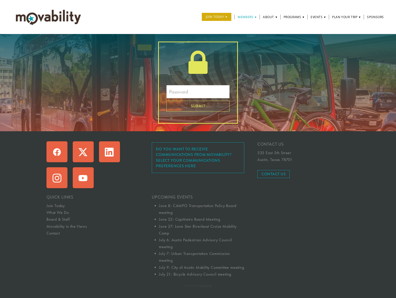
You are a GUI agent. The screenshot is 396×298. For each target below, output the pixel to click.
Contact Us (273, 174)
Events (318, 17)
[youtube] (83, 177)
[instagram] (56, 177)
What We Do (57, 212)
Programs (294, 17)
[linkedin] (109, 151)
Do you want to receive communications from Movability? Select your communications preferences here (194, 157)
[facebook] (56, 151)
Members (247, 17)
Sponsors (375, 17)
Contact (53, 233)
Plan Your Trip (346, 17)
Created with (198, 285)
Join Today (217, 17)
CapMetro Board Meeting (197, 219)
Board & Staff (58, 219)
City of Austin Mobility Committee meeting (207, 267)
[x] (83, 151)
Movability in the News (66, 226)
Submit (198, 106)
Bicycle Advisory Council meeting (203, 274)
